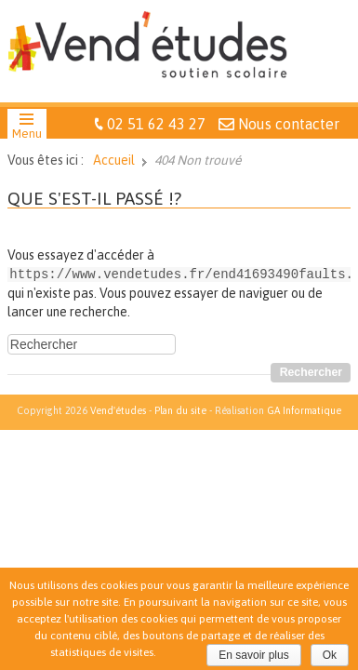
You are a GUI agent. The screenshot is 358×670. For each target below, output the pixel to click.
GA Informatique (304, 409)
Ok (330, 655)
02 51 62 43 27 (156, 123)
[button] (26, 128)
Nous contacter (288, 123)
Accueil (114, 160)
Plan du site (180, 409)
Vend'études (118, 409)
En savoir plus (253, 655)
